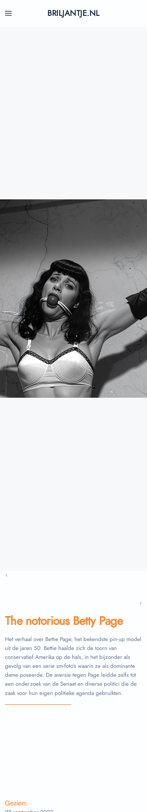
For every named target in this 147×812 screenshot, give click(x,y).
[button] (8, 13)
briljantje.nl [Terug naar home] (73, 13)
